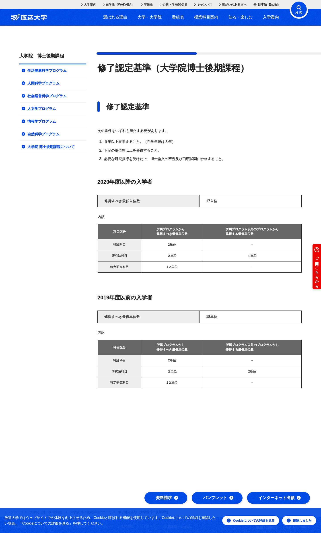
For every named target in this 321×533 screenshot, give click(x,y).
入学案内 (271, 17)
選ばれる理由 (115, 17)
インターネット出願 (279, 498)
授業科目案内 (206, 17)
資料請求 (167, 498)
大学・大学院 (150, 17)
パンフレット (218, 498)
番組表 (178, 17)
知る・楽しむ (240, 17)
